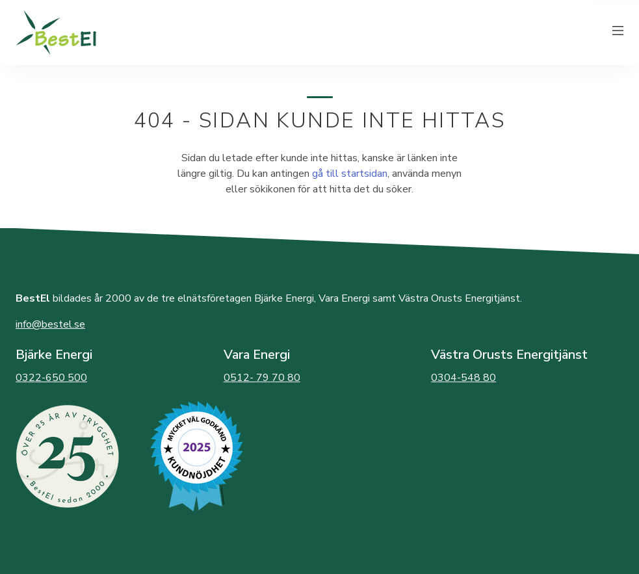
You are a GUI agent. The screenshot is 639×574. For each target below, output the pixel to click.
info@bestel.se (50, 324)
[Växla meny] (618, 32)
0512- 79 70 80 (262, 378)
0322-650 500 (51, 378)
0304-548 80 (463, 378)
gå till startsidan (349, 173)
